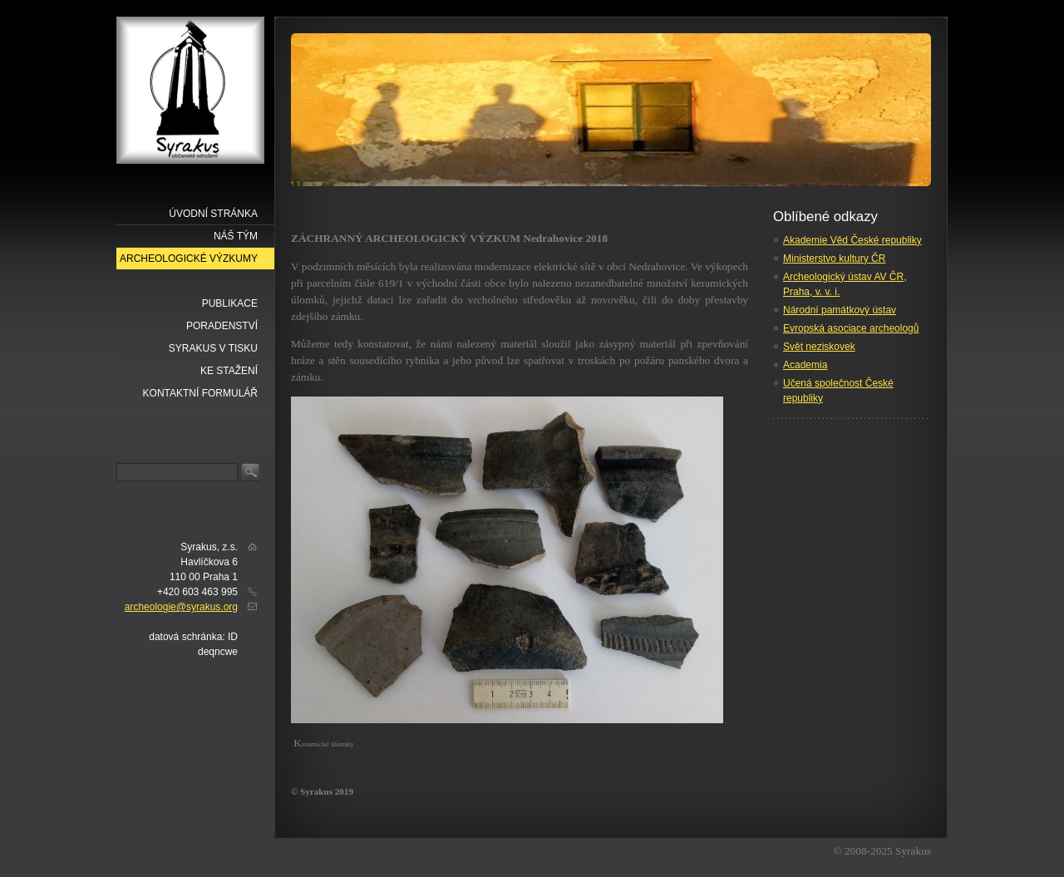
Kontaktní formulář (200, 393)
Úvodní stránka (213, 213)
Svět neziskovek (819, 346)
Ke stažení (229, 371)
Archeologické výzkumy (189, 258)
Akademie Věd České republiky (852, 240)
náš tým (236, 236)
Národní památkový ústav (839, 310)
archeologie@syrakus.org (181, 607)
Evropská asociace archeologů (851, 328)
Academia (805, 365)
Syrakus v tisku (213, 348)
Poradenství (222, 326)
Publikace (230, 303)
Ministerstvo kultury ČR (834, 258)
